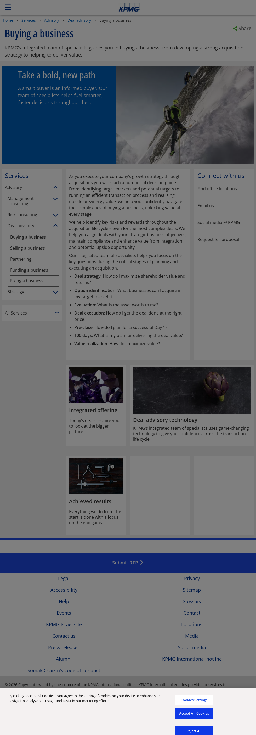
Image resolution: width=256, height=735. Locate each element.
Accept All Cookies (194, 717)
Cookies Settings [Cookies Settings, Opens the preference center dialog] (194, 703)
